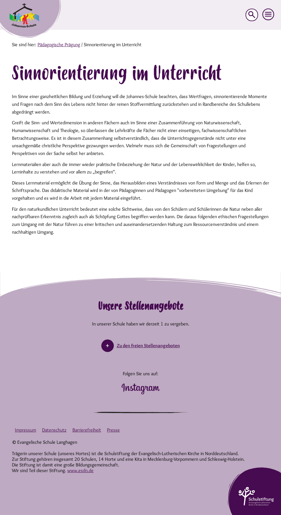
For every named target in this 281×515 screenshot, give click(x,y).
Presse (113, 430)
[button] (268, 14)
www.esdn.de (80, 470)
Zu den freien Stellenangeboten (148, 345)
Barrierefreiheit (86, 430)
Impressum (25, 430)
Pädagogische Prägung (59, 44)
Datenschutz (54, 430)
